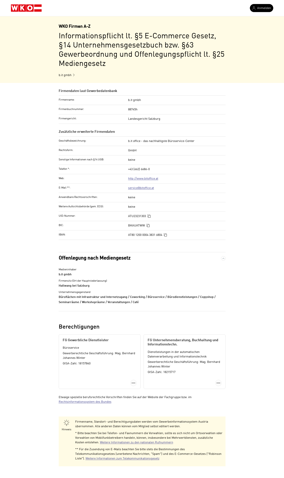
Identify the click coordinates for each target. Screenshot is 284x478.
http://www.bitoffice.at (143, 178)
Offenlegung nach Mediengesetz (94, 258)
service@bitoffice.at (141, 188)
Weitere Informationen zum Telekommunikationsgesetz (122, 458)
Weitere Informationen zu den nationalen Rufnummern (136, 442)
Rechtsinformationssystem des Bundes (85, 401)
